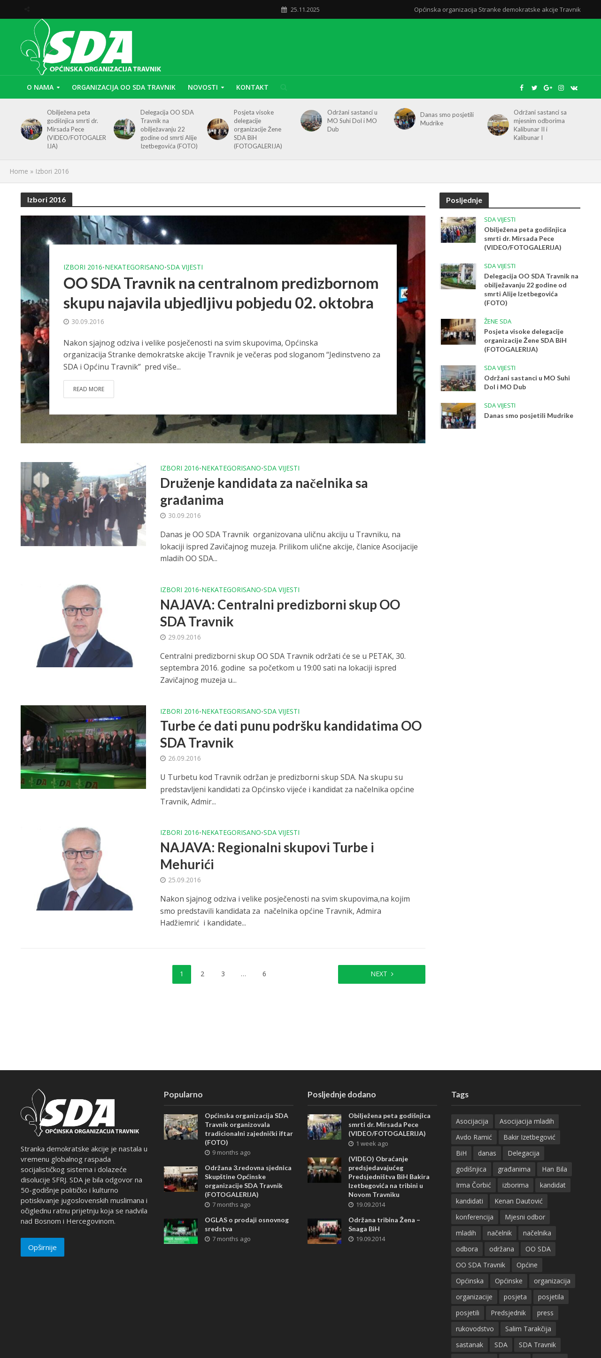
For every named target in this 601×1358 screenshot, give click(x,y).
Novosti (203, 87)
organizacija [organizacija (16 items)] (552, 1280)
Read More (88, 389)
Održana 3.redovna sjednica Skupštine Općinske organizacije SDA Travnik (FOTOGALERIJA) (248, 1181)
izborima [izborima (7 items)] (515, 1185)
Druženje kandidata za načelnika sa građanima (264, 491)
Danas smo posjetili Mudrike (447, 119)
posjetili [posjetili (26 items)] (467, 1312)
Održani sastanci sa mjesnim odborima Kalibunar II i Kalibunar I (540, 124)
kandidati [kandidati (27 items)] (469, 1200)
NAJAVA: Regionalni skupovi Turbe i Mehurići (267, 855)
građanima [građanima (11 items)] (514, 1169)
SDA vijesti (185, 266)
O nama (40, 87)
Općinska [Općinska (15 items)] (470, 1280)
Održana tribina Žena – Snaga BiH (384, 1224)
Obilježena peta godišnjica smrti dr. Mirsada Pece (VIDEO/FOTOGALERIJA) (76, 129)
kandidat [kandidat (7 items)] (553, 1185)
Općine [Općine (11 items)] (527, 1264)
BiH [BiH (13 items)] (461, 1153)
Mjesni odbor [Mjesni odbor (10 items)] (525, 1216)
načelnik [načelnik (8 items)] (499, 1232)
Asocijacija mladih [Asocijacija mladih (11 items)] (527, 1121)
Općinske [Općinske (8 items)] (509, 1280)
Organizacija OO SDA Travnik (124, 87)
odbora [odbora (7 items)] (467, 1248)
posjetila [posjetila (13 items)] (551, 1296)
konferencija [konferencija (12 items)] (474, 1216)
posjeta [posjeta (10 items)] (515, 1296)
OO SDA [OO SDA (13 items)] (538, 1248)
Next (378, 973)
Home (18, 171)
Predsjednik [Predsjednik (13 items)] (508, 1312)
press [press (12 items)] (545, 1312)
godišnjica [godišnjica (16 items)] (471, 1169)
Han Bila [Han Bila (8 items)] (554, 1169)
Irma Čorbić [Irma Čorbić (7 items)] (473, 1185)
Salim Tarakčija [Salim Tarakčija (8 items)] (528, 1328)
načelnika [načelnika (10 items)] (537, 1232)
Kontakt (252, 87)
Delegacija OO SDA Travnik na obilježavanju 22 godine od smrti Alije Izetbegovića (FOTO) (169, 129)
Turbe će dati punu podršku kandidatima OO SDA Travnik (291, 734)
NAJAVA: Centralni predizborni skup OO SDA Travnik (280, 612)
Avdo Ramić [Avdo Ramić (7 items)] (474, 1137)
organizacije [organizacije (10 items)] (474, 1296)
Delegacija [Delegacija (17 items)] (523, 1153)
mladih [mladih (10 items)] (466, 1232)
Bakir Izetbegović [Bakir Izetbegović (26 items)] (529, 1137)
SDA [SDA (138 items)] (501, 1344)
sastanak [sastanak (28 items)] (469, 1344)
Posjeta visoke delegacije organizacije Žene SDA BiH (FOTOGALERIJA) (258, 129)
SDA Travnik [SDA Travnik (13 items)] (537, 1344)
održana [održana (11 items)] (501, 1248)
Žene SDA (497, 321)
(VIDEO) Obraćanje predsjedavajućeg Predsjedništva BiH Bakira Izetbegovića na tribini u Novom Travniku (389, 1176)
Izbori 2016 (82, 266)
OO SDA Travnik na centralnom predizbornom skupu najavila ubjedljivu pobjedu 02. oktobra (221, 292)
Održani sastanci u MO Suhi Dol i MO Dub (352, 120)
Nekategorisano (134, 266)
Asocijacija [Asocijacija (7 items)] (472, 1121)
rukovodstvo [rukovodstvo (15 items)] (475, 1328)
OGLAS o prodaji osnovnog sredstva (247, 1224)
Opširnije (42, 1247)
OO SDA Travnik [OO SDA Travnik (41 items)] (480, 1264)
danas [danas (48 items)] (487, 1153)
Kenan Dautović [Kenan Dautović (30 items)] (518, 1200)
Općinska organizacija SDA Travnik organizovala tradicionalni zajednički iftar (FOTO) (249, 1128)
